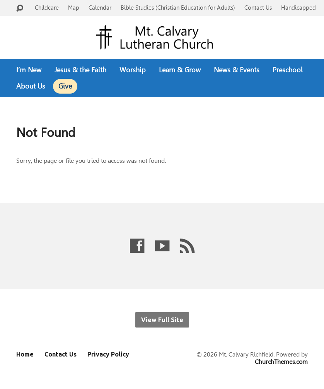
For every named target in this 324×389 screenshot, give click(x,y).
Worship (132, 70)
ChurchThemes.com (281, 361)
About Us (30, 86)
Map (73, 7)
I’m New (28, 70)
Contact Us (258, 7)
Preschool (288, 70)
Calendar (100, 7)
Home (25, 354)
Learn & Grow (180, 70)
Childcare (47, 7)
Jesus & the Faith (80, 70)
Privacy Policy (108, 354)
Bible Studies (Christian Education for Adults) (178, 7)
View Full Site (162, 319)
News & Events (236, 70)
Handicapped (298, 7)
